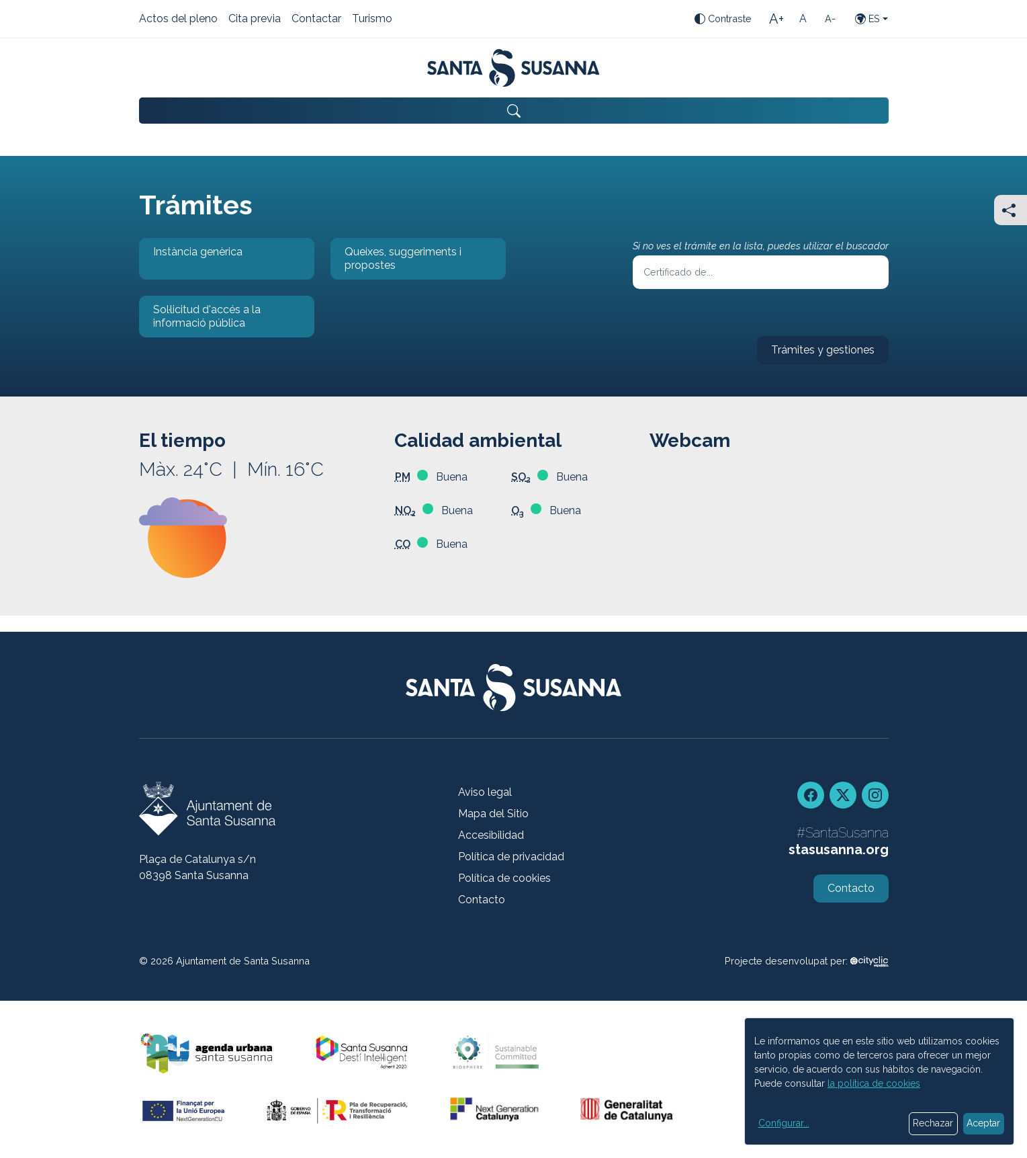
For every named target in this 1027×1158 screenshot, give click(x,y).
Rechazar (933, 1123)
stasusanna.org (839, 849)
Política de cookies (504, 878)
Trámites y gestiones (816, 353)
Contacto (481, 899)
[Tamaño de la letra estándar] (803, 18)
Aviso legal (485, 792)
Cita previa (254, 19)
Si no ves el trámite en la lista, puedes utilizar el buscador (761, 245)
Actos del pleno (178, 19)
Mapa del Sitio (493, 813)
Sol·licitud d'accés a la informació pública (200, 320)
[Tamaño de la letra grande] (776, 18)
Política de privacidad (511, 856)
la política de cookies (874, 1083)
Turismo (372, 19)
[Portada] (513, 68)
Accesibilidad (491, 835)
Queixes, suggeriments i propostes (395, 262)
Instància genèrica (190, 262)
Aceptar (983, 1123)
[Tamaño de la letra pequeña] (830, 18)
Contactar (316, 19)
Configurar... (783, 1123)
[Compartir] (1010, 210)
